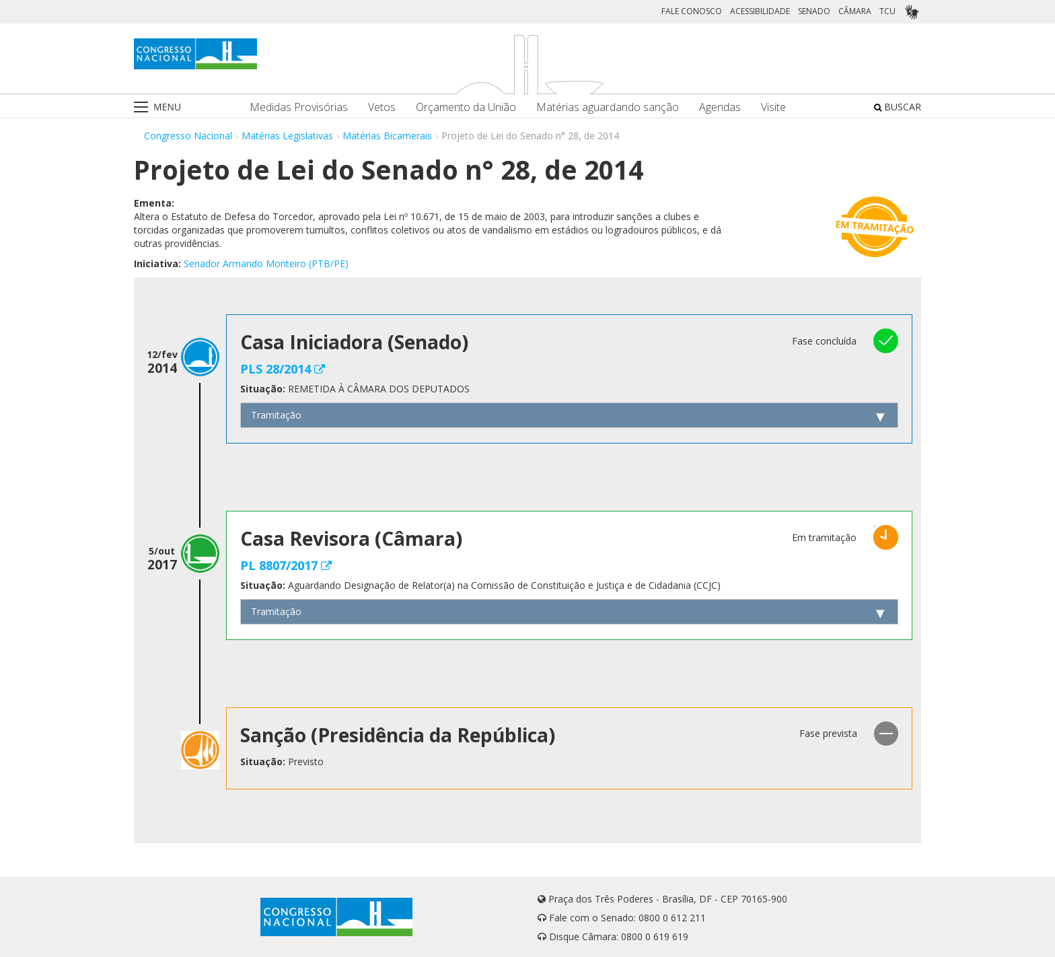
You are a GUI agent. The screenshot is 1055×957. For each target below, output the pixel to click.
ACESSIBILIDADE (760, 11)
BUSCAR (897, 106)
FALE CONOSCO (691, 11)
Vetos (382, 107)
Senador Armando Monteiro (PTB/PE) (266, 263)
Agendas (720, 107)
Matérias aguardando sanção (607, 107)
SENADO (814, 11)
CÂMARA (854, 11)
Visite (773, 107)
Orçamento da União (466, 107)
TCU (887, 11)
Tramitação (276, 415)
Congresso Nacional (188, 135)
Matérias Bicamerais (387, 135)
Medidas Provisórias (299, 107)
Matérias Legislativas (287, 135)
